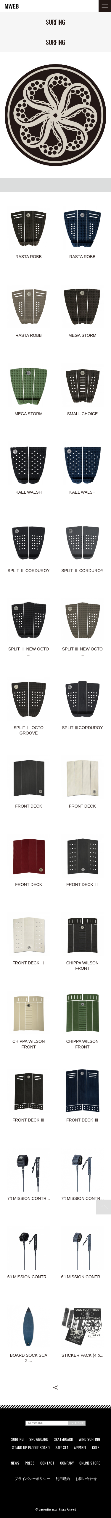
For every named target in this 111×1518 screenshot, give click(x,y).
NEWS (15, 1463)
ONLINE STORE (89, 1463)
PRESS (30, 1463)
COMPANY (67, 1463)
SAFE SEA (61, 1447)
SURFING (17, 1439)
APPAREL (80, 1447)
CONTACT (47, 1463)
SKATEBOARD (63, 1439)
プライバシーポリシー (32, 1478)
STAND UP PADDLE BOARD (31, 1447)
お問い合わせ (86, 1478)
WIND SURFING (89, 1439)
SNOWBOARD (38, 1439)
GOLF (95, 1447)
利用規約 (63, 1478)
